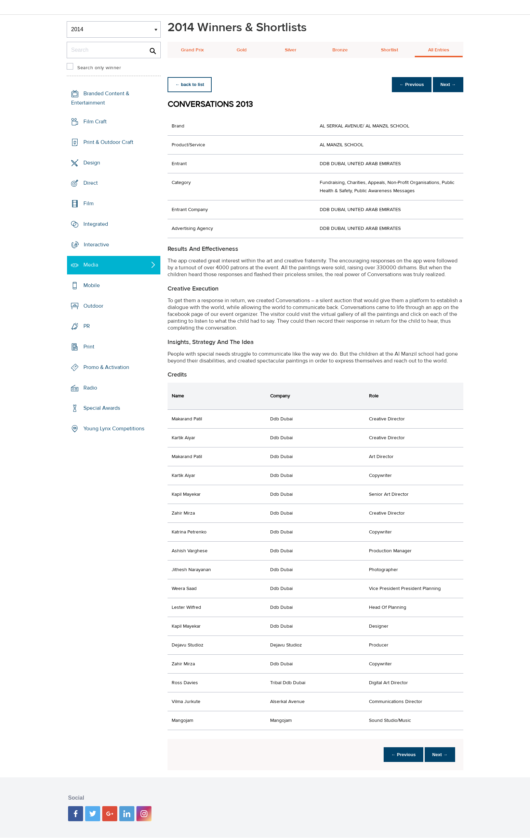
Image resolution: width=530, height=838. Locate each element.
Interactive (96, 244)
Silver (290, 50)
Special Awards (101, 408)
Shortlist (389, 50)
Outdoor (93, 306)
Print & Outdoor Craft (108, 142)
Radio (90, 387)
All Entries (438, 50)
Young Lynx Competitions (113, 428)
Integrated (95, 224)
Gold (242, 50)
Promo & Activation (106, 367)
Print (88, 346)
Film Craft (95, 121)
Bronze (340, 50)
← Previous (410, 84)
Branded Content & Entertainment (100, 98)
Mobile (91, 285)
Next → (447, 84)
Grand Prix (192, 50)
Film (88, 203)
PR (86, 326)
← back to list (190, 84)
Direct (90, 183)
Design (91, 162)
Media (90, 264)
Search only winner (99, 68)
